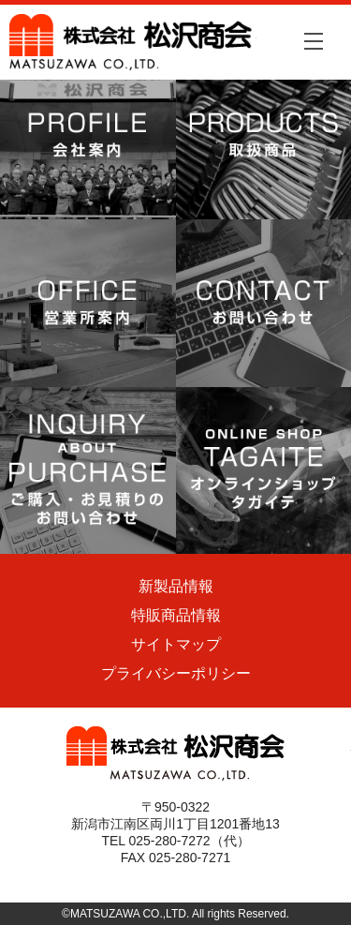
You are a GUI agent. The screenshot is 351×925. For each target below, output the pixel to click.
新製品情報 (176, 586)
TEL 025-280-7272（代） (175, 840)
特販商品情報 (176, 615)
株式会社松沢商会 (132, 42)
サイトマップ (176, 644)
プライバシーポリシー (176, 673)
